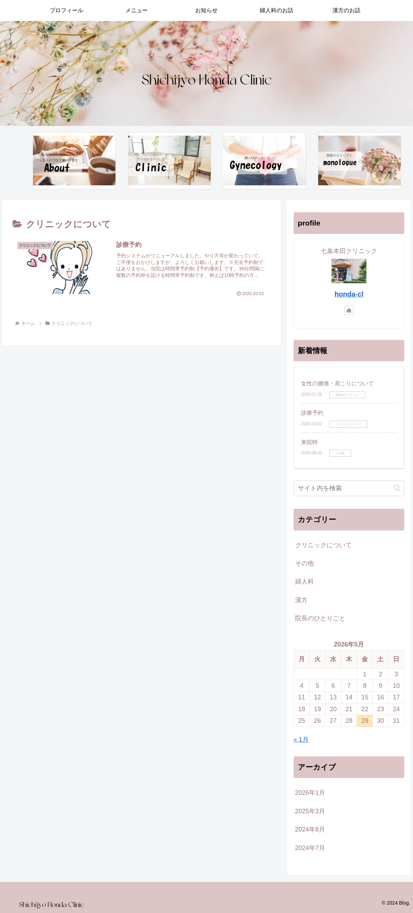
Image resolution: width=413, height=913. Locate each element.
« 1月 (301, 739)
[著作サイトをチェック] (349, 310)
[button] (397, 488)
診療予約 (312, 413)
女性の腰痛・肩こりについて (337, 383)
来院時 (309, 442)
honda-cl (349, 294)
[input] (349, 488)
